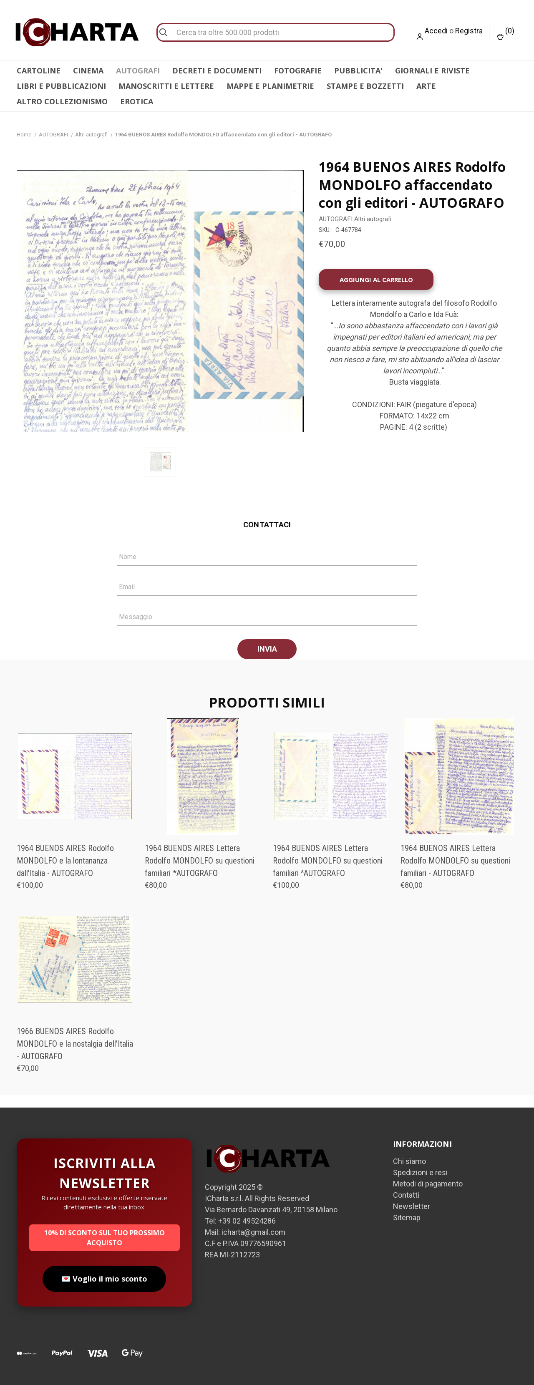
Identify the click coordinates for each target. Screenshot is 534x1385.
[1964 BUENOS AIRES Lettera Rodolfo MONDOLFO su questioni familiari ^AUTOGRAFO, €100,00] (331, 776)
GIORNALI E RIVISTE (432, 70)
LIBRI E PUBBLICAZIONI (61, 86)
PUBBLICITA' (358, 70)
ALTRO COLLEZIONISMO (62, 101)
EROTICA (136, 101)
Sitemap (407, 1217)
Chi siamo (409, 1161)
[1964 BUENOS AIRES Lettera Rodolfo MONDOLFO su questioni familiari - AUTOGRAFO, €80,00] (459, 776)
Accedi (436, 30)
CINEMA (88, 70)
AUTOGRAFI (138, 70)
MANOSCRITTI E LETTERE (166, 86)
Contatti (406, 1195)
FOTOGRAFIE (298, 70)
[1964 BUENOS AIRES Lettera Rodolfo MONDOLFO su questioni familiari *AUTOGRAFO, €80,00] (203, 776)
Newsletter (411, 1206)
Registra (469, 30)
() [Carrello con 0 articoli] (505, 33)
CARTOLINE (38, 70)
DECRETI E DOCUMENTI (217, 70)
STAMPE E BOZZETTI (365, 86)
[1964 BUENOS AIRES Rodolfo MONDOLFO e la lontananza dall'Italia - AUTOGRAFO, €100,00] (75, 776)
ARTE (426, 86)
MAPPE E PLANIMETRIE (270, 86)
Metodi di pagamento (428, 1183)
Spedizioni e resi (420, 1172)
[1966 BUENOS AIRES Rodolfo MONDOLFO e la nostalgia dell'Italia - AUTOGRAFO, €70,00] (75, 960)
